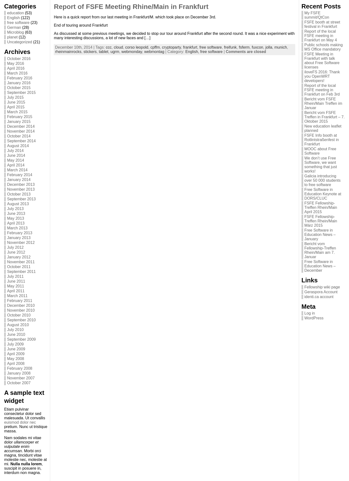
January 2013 (19, 238)
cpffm (155, 47)
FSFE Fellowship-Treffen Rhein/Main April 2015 (320, 207)
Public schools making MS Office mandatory (323, 47)
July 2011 (15, 276)
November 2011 (21, 262)
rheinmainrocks (68, 52)
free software (18, 23)
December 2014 (21, 126)
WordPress (314, 318)
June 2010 (16, 334)
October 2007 (19, 383)
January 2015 (19, 122)
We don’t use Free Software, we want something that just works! (320, 164)
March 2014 (17, 170)
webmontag (154, 52)
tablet (103, 52)
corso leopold (136, 47)
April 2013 (15, 223)
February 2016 (19, 78)
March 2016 (17, 73)
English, (192, 52)
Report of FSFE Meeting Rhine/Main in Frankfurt (131, 6)
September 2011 (21, 272)
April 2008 (15, 363)
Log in (309, 313)
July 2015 (15, 97)
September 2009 (21, 339)
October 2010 (19, 315)
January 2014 (19, 180)
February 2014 (19, 175)
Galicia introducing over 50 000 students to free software (322, 180)
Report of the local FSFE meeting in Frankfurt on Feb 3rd (322, 89)
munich (280, 47)
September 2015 (21, 92)
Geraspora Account (321, 292)
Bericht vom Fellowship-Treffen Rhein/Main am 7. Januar (320, 250)
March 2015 (17, 112)
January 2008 (19, 373)
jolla (268, 47)
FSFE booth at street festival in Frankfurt (322, 24)
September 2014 (21, 141)
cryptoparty (171, 47)
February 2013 (19, 233)
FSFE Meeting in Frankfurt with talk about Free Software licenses (322, 60)
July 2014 (15, 151)
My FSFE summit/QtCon (316, 15)
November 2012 (21, 242)
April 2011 (15, 291)
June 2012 (16, 252)
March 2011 (17, 296)
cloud (118, 47)
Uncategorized (19, 42)
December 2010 (21, 305)
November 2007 (21, 378)
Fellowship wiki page (322, 287)
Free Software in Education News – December (320, 266)
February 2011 (19, 301)
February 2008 (19, 368)
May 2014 (15, 160)
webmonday (131, 52)
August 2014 (18, 146)
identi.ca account (318, 297)
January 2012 (19, 257)
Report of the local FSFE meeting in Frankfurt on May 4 (320, 35)
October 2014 (19, 136)
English (13, 18)
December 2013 (21, 184)
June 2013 (16, 213)
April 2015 (15, 107)
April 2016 (15, 68)
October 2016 (19, 59)
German (14, 27)
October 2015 (19, 88)
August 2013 (18, 204)
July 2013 (15, 209)
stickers (90, 52)
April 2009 (15, 354)
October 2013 (19, 194)
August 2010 (18, 325)
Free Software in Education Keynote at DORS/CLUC (322, 194)
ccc (109, 47)
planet (12, 37)
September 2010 (21, 320)
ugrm (115, 52)
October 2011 (19, 267)
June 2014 (16, 155)
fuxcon (257, 47)
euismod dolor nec (20, 422)
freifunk (230, 47)
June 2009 (16, 349)
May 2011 (15, 286)
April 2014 (15, 165)
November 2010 (21, 310)
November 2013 (21, 189)
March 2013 (17, 228)
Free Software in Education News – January (320, 234)
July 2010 (15, 330)
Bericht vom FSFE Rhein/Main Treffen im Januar (323, 103)
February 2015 (19, 117)
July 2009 (15, 344)
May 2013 (15, 218)
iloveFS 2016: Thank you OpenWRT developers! (322, 76)
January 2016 (19, 83)
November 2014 (21, 131)
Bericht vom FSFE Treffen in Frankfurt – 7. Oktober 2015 (324, 117)
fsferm (244, 47)
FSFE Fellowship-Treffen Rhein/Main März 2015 (320, 221)
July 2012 (15, 247)
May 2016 (15, 63)
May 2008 (15, 359)
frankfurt (190, 47)
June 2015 (16, 102)
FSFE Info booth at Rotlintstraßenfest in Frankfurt (321, 139)
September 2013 (21, 199)
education (15, 13)
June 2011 (16, 281)
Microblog (15, 32)
